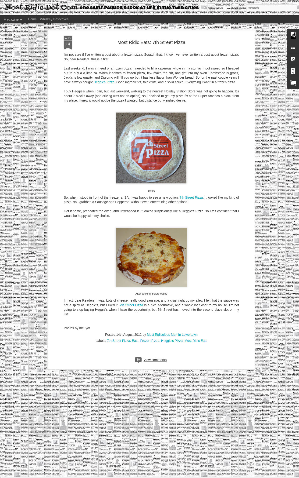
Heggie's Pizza (172, 312)
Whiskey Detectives (54, 19)
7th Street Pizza (191, 169)
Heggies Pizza (104, 54)
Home (32, 19)
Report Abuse (178, 475)
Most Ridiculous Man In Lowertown (172, 306)
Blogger (164, 475)
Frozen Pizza (149, 312)
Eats (135, 312)
